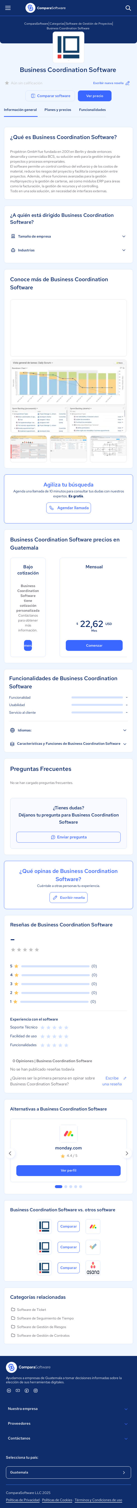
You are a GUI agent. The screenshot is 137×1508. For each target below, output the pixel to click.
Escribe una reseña (114, 1081)
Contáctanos (68, 1439)
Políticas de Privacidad (23, 1500)
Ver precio (94, 96)
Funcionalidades (92, 109)
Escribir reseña (68, 898)
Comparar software (50, 96)
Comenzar (28, 645)
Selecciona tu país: (22, 1457)
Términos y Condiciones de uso (98, 1500)
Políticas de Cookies (57, 1500)
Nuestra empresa (68, 1409)
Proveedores (68, 1424)
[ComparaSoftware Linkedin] (9, 1390)
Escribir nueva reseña (112, 83)
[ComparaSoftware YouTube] (18, 1390)
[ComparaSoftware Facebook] (27, 1390)
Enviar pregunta (68, 837)
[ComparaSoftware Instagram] (36, 1390)
